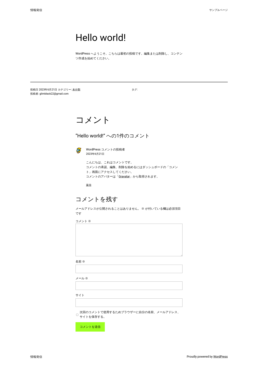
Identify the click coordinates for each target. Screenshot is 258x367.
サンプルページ (218, 10)
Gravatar (124, 176)
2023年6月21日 (95, 153)
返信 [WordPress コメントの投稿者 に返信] (88, 185)
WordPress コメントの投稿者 (105, 149)
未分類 (76, 89)
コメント (83, 221)
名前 (80, 261)
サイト (80, 295)
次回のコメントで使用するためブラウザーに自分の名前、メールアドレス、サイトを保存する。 (130, 314)
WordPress (220, 356)
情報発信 (36, 10)
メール (82, 278)
